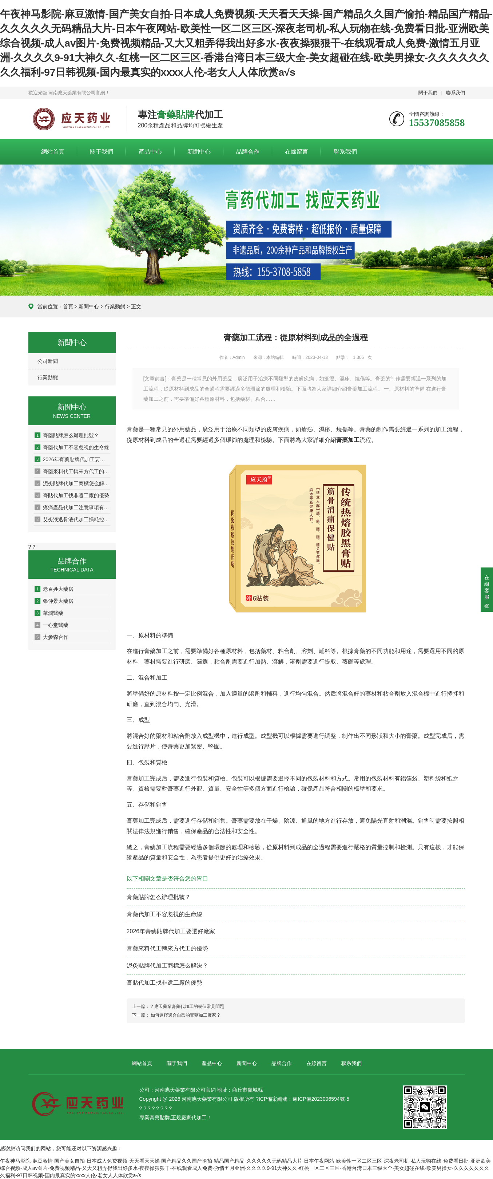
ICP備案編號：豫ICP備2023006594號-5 (304, 1099)
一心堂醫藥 (51, 625)
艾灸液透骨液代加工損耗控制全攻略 (72, 519)
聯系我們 (455, 92)
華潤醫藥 (49, 613)
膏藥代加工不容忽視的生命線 (72, 447)
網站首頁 (52, 152)
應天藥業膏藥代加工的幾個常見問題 (189, 1006)
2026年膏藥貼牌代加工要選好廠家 (72, 459)
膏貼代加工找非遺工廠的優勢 (72, 495)
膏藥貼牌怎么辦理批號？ (67, 435)
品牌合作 (247, 152)
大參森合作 (51, 637)
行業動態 (115, 306)
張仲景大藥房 (54, 601)
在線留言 (296, 152)
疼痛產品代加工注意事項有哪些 (72, 507)
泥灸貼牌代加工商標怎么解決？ (72, 483)
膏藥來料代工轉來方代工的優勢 (72, 471)
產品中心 (150, 152)
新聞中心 (199, 152)
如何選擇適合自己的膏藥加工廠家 (183, 1015)
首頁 (68, 306)
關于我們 (427, 92)
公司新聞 (47, 361)
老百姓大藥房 (54, 589)
